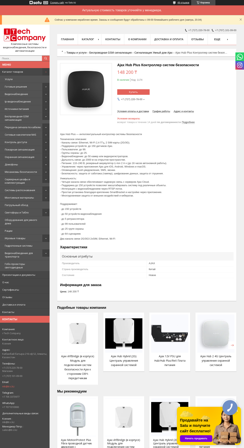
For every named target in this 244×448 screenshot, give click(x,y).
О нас (5, 282)
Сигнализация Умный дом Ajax (153, 52)
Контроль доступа (16, 142)
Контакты (8, 312)
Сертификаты (10, 289)
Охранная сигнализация (19, 157)
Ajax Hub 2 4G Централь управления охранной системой (215, 360)
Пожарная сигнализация (20, 149)
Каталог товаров (12, 71)
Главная (67, 39)
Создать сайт (57, 2)
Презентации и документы (18, 275)
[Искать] (46, 58)
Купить (133, 92)
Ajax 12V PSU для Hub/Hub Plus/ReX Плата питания (169, 360)
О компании (137, 39)
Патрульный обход (16, 205)
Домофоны (11, 164)
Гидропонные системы (18, 245)
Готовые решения (16, 86)
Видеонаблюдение (16, 94)
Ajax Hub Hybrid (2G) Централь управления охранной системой (123, 360)
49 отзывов (183, 2)
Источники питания (17, 109)
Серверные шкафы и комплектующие (17, 181)
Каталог (88, 39)
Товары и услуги (76, 52)
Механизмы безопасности (21, 172)
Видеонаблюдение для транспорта (19, 254)
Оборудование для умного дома (21, 221)
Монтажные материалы (19, 197)
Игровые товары (15, 238)
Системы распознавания (20, 190)
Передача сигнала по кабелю (23, 127)
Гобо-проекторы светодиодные (15, 265)
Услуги (9, 79)
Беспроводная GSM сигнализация (17, 118)
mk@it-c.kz (8, 386)
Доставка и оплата (13, 304)
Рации (8, 230)
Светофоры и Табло (17, 212)
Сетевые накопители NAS (20, 134)
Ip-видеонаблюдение (18, 101)
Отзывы (7, 297)
